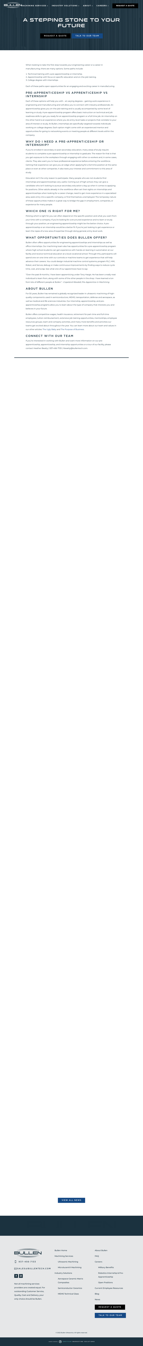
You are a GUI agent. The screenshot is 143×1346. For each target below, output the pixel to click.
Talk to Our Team (87, 36)
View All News (71, 1200)
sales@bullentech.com (34, 1269)
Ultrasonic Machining (68, 1262)
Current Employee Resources (109, 1288)
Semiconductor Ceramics (70, 1288)
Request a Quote (55, 36)
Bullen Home (61, 1250)
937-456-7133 (27, 1262)
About (87, 6)
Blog (97, 1294)
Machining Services (33, 6)
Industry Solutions (65, 6)
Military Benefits (106, 1267)
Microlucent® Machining (69, 1267)
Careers (101, 6)
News (97, 1299)
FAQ (97, 1256)
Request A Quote (125, 6)
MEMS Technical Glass (68, 1294)
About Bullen (101, 1250)
